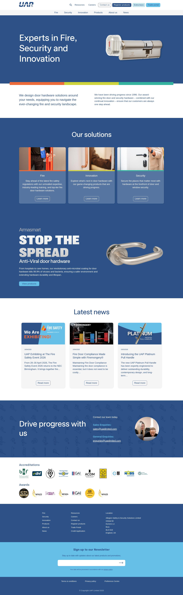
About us (45, 527)
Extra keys (139, 5)
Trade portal (153, 5)
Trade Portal (76, 527)
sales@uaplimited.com (105, 429)
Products (45, 524)
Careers (92, 5)
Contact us (105, 5)
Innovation (46, 520)
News (44, 531)
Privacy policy (90, 581)
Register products (122, 5)
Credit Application (78, 531)
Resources (79, 5)
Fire (43, 513)
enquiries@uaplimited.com (107, 440)
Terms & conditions (69, 581)
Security (45, 517)
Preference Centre (112, 581)
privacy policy (108, 569)
